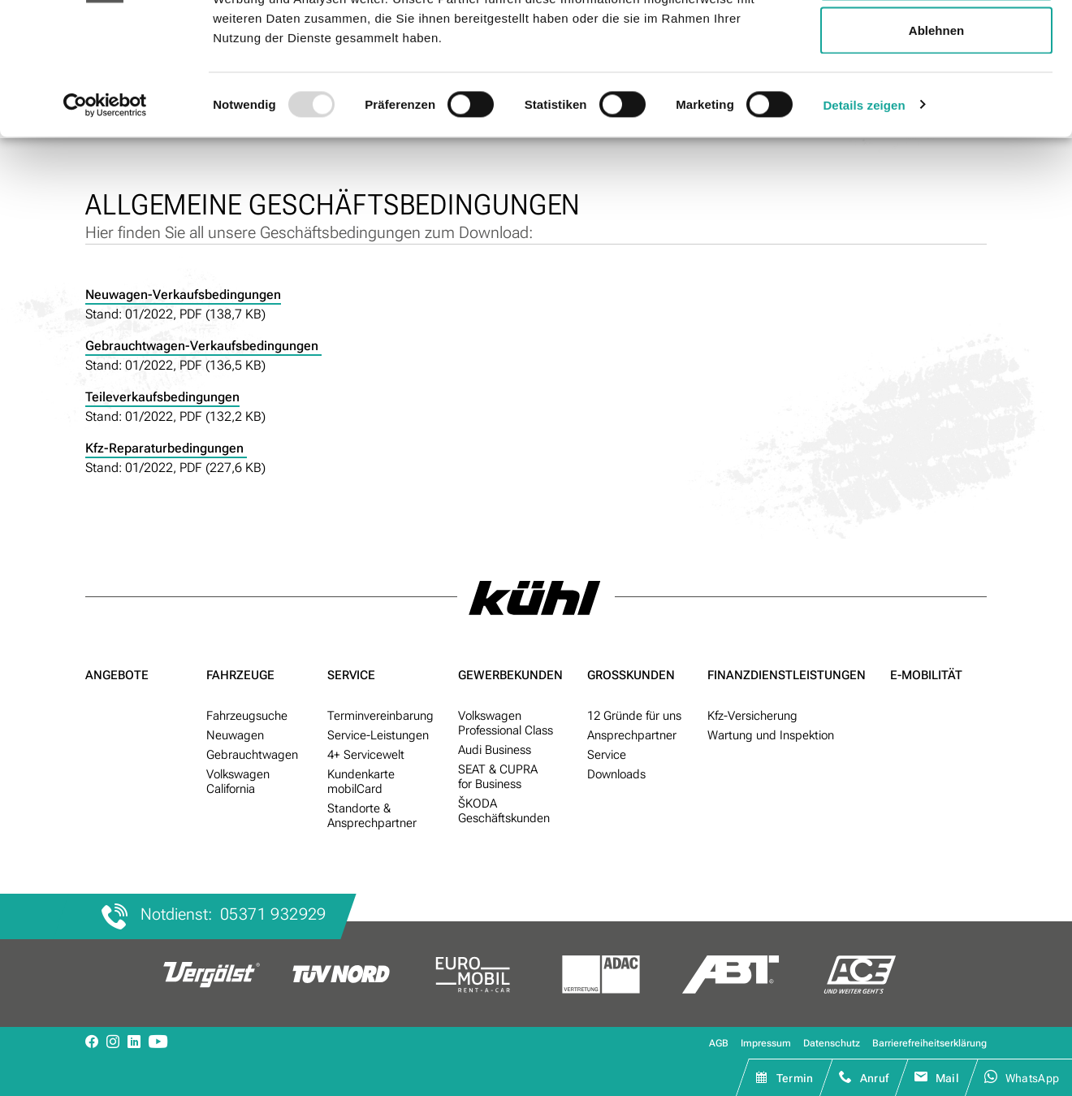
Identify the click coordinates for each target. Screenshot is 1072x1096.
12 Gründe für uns (634, 715)
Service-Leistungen (378, 735)
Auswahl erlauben (936, 96)
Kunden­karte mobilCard (361, 781)
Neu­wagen (235, 735)
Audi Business (494, 750)
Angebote (117, 675)
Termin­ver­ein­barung (380, 715)
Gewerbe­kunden (510, 675)
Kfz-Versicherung (752, 715)
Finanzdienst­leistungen (786, 675)
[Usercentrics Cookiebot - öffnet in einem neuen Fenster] (105, 224)
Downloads (616, 774)
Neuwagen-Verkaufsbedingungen (183, 294)
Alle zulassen (936, 43)
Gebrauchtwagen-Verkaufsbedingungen (203, 345)
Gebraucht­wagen (252, 754)
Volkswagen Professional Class (505, 723)
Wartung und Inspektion (770, 735)
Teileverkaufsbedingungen (162, 397)
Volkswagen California (238, 781)
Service (351, 675)
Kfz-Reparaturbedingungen (166, 448)
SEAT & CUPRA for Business (498, 776)
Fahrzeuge (240, 675)
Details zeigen (864, 225)
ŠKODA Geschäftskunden (504, 810)
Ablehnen (936, 149)
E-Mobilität (926, 675)
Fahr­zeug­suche (246, 715)
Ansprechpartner (631, 735)
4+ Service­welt (365, 754)
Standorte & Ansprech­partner (372, 815)
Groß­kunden (631, 675)
